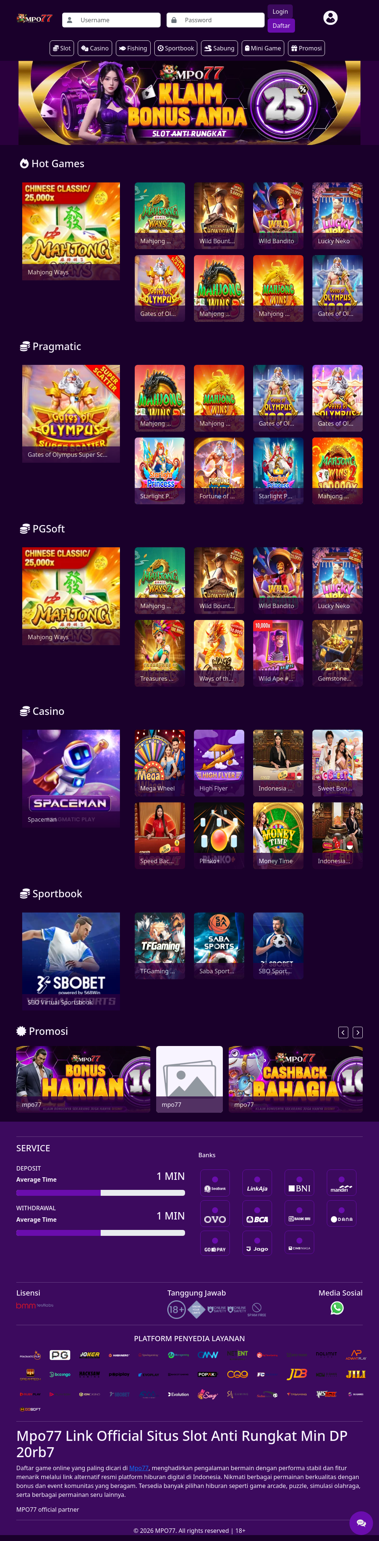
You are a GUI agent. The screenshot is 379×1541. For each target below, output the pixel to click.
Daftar (281, 26)
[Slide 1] (189, 135)
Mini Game (263, 48)
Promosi (306, 48)
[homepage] (34, 18)
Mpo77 (138, 1468)
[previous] (343, 1032)
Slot (62, 48)
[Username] (118, 20)
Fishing (133, 48)
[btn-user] (330, 18)
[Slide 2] (202, 135)
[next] (358, 1032)
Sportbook (176, 48)
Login (280, 11)
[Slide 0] (176, 135)
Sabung (219, 48)
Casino (95, 48)
